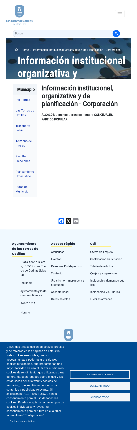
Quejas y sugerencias (104, 273)
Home (25, 50)
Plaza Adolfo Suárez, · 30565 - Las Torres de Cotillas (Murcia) (33, 268)
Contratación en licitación (106, 259)
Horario (25, 312)
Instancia (26, 283)
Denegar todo (100, 386)
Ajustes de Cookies (100, 374)
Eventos (56, 259)
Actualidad (57, 252)
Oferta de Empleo (101, 252)
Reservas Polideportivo (66, 266)
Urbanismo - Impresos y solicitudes (67, 283)
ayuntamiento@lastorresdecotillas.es (34, 293)
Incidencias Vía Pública (105, 292)
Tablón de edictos (101, 266)
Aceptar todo (99, 397)
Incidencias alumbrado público (107, 283)
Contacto (56, 273)
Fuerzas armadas (101, 299)
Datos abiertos (60, 299)
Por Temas (23, 100)
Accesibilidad (59, 292)
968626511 (28, 303)
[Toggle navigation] (120, 13)
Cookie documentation (22, 421)
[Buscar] (116, 33)
